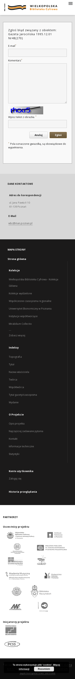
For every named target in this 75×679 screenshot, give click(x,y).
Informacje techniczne (21, 446)
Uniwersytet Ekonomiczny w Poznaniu (30, 308)
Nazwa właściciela (19, 372)
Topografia (15, 356)
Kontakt (13, 438)
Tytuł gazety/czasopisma (23, 394)
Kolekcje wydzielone (20, 293)
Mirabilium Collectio (20, 324)
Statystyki (14, 454)
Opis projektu (17, 423)
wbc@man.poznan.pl (20, 223)
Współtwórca (16, 387)
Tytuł (11, 364)
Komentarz (15, 60)
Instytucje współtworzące (23, 316)
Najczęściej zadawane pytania (26, 431)
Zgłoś (58, 135)
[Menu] (70, 3)
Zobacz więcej (17, 335)
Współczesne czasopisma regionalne (30, 301)
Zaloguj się (15, 478)
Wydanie (14, 402)
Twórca (13, 379)
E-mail (12, 46)
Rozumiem (44, 669)
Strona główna (17, 259)
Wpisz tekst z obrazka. (22, 117)
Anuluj (39, 135)
